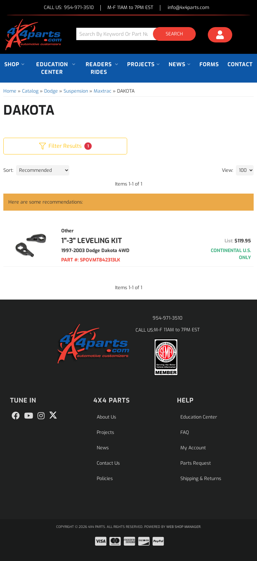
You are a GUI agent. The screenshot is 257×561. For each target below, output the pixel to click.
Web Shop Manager (183, 527)
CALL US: (69, 8)
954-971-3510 (167, 318)
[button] (138, 34)
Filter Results (65, 146)
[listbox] (42, 170)
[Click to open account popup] (220, 35)
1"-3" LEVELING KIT (91, 240)
